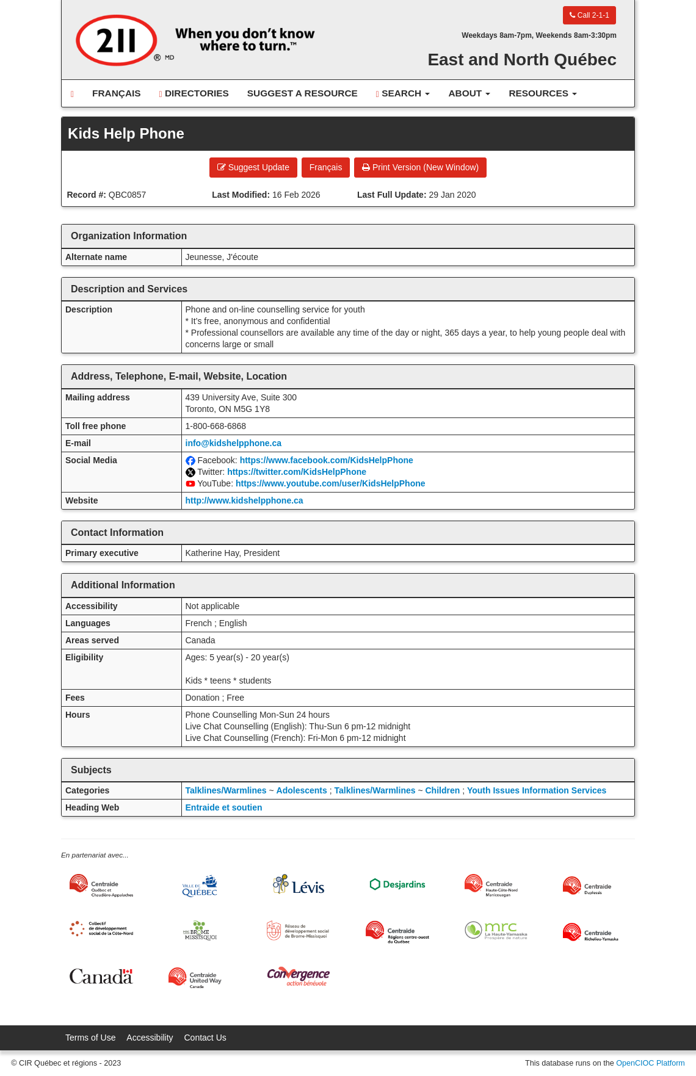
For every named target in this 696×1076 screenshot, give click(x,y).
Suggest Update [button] (253, 167)
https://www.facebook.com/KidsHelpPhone (326, 460)
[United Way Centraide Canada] (200, 978)
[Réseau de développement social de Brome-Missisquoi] (298, 930)
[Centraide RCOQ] (397, 932)
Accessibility (149, 1037)
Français (116, 93)
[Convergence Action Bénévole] (298, 976)
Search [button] (403, 93)
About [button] (469, 93)
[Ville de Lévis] (298, 884)
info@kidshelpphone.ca (234, 443)
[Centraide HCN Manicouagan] (496, 885)
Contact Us (205, 1037)
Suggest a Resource (302, 93)
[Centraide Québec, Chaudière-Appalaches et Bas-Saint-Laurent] (101, 885)
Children (442, 790)
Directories (194, 93)
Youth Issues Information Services (536, 790)
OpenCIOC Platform (650, 1063)
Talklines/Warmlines (226, 790)
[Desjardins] (397, 883)
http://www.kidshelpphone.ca (244, 500)
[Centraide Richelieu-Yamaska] (594, 932)
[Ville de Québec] (200, 885)
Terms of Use (90, 1037)
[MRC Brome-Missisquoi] (200, 930)
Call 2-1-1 (589, 15)
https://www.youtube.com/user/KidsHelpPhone (331, 483)
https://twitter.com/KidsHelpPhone (296, 472)
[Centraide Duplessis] (594, 885)
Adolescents (302, 790)
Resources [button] (543, 93)
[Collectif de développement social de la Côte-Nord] (101, 928)
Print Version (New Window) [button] (420, 167)
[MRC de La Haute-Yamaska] (496, 930)
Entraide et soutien (224, 807)
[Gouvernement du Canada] (101, 976)
